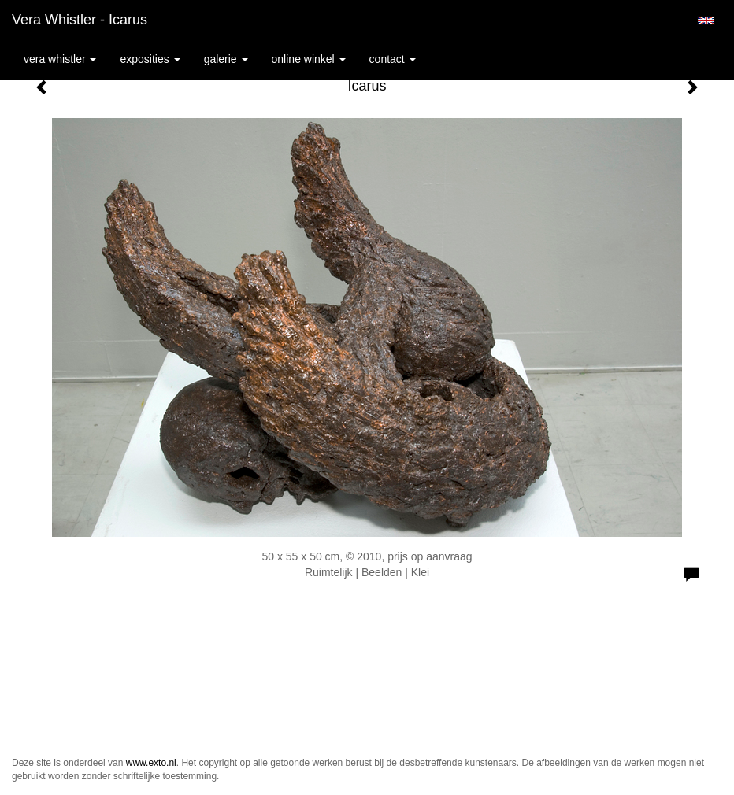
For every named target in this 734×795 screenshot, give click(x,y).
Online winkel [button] (309, 59)
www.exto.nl (151, 762)
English (706, 20)
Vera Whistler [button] (60, 59)
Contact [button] (392, 59)
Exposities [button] (150, 59)
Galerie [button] (226, 59)
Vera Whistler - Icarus (79, 20)
